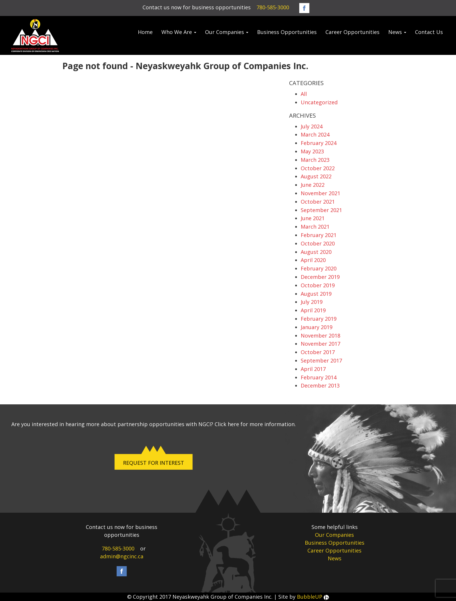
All (304, 93)
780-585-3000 (272, 7)
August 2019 (316, 293)
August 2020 (316, 251)
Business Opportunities (287, 31)
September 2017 (321, 360)
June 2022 (313, 184)
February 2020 (318, 268)
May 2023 (312, 151)
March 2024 (315, 134)
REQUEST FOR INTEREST (153, 462)
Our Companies (226, 31)
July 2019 (312, 301)
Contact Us (429, 31)
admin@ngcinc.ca (121, 556)
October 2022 (318, 168)
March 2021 (315, 226)
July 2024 (312, 126)
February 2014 (318, 377)
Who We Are (178, 31)
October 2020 (318, 243)
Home (145, 31)
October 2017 (318, 352)
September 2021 (321, 210)
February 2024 (318, 142)
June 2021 (313, 218)
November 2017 (320, 343)
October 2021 (318, 201)
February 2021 (318, 235)
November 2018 (320, 335)
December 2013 (320, 385)
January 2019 (316, 327)
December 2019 (320, 276)
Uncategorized (319, 102)
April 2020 (313, 259)
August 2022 (316, 176)
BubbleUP (313, 596)
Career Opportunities (352, 31)
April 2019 (313, 310)
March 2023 (315, 159)
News (397, 31)
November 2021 (320, 193)
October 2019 (318, 285)
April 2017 (313, 368)
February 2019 (318, 318)
